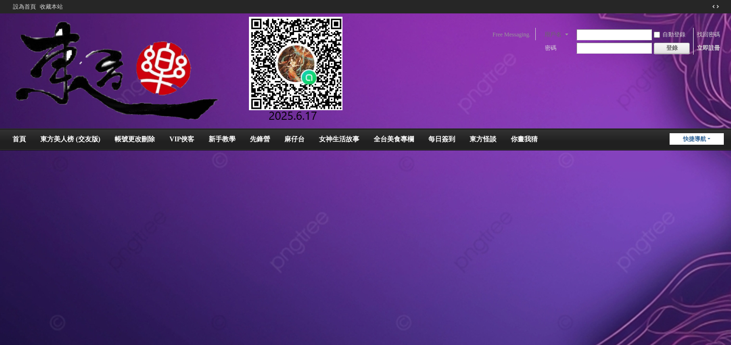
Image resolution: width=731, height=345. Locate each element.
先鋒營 (260, 139)
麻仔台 (294, 139)
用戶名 (553, 34)
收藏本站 (51, 6)
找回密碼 (708, 34)
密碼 (550, 48)
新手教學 (222, 139)
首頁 (19, 139)
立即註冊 (708, 48)
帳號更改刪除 (135, 139)
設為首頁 (24, 6)
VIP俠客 (181, 139)
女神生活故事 (339, 139)
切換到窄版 (715, 6)
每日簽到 (441, 139)
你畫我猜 (524, 139)
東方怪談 (483, 139)
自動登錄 (669, 34)
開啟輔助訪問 (706, 6)
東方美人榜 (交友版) (70, 139)
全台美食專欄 (394, 139)
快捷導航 (694, 139)
